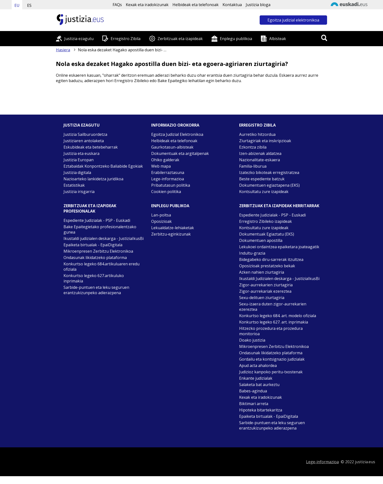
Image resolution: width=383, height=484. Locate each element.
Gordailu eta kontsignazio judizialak (272, 359)
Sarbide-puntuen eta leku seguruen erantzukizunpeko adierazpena (96, 290)
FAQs (117, 4)
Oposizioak (161, 221)
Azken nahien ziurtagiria (261, 272)
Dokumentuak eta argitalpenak (180, 153)
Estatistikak (74, 185)
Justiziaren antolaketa (84, 140)
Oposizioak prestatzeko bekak (267, 266)
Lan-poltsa (161, 215)
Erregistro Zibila (125, 38)
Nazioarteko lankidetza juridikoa (93, 179)
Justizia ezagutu (79, 38)
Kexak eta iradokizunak (147, 4)
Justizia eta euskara (81, 153)
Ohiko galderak (165, 159)
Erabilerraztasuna (167, 172)
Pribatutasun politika (170, 185)
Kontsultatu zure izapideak (263, 191)
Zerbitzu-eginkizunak (171, 234)
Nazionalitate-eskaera (259, 159)
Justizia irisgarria (79, 191)
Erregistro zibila (257, 125)
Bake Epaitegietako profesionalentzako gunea (100, 229)
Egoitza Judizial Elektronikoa (177, 134)
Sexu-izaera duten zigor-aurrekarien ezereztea (272, 306)
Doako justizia (252, 340)
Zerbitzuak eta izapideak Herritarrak (279, 205)
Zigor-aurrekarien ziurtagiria (266, 285)
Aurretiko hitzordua (257, 134)
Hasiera (63, 50)
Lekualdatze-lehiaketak (172, 227)
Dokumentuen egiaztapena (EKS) (269, 185)
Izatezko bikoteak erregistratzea (269, 172)
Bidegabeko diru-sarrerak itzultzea (271, 259)
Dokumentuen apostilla (260, 240)
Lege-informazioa (167, 179)
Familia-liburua (252, 166)
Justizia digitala (77, 172)
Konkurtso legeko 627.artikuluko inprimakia (94, 278)
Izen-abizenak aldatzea (260, 153)
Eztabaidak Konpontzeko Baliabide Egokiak (103, 166)
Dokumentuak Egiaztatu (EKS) (266, 234)
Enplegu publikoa (236, 38)
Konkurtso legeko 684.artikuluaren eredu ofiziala (101, 266)
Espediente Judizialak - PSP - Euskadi (97, 220)
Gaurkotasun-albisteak (172, 147)
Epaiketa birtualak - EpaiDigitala (93, 244)
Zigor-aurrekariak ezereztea (265, 291)
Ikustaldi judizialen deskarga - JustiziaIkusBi (104, 238)
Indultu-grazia (252, 253)
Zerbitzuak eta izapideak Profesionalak (90, 208)
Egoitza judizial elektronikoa (293, 20)
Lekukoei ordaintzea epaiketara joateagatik (279, 246)
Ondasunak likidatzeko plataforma (95, 257)
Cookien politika (166, 191)
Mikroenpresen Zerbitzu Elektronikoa (98, 251)
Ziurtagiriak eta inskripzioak (265, 140)
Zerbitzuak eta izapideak (180, 38)
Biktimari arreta (253, 403)
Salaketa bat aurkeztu (259, 384)
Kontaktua (232, 4)
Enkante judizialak (255, 378)
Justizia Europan (79, 159)
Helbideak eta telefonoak (195, 4)
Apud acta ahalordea (258, 365)
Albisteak (277, 38)
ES (29, 5)
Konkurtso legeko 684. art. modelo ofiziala (277, 315)
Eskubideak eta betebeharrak (91, 147)
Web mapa (161, 166)
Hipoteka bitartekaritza (260, 410)
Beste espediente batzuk (262, 179)
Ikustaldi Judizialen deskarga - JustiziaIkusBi (279, 278)
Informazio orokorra (175, 125)
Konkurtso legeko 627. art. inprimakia (273, 322)
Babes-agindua (253, 391)
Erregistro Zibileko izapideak (265, 221)
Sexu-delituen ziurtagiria (261, 297)
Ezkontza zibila (252, 147)
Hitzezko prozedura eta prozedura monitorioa (271, 331)
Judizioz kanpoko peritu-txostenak (271, 372)
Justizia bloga (258, 4)
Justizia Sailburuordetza (85, 134)
